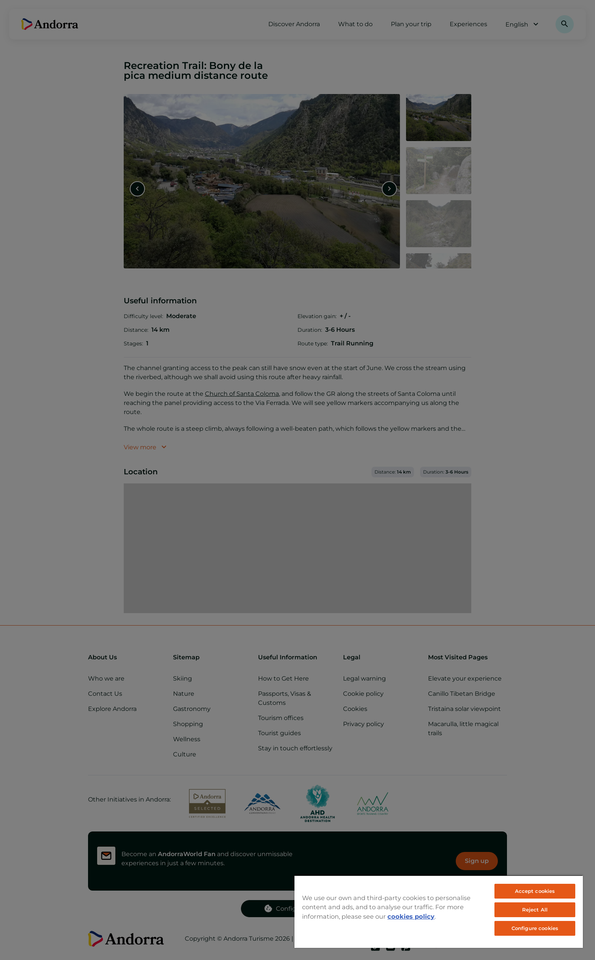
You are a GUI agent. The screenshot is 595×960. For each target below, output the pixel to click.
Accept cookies (535, 891)
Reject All (535, 910)
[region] (438, 911)
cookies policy (410, 916)
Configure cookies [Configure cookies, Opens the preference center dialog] (535, 928)
